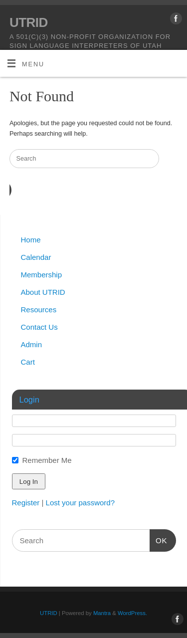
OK (159, 539)
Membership (41, 274)
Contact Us (39, 327)
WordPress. (132, 613)
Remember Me (47, 460)
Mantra (102, 613)
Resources (39, 309)
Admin (31, 344)
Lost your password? (80, 502)
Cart (28, 362)
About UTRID (43, 292)
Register (26, 502)
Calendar (36, 257)
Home (31, 239)
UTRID (28, 22)
